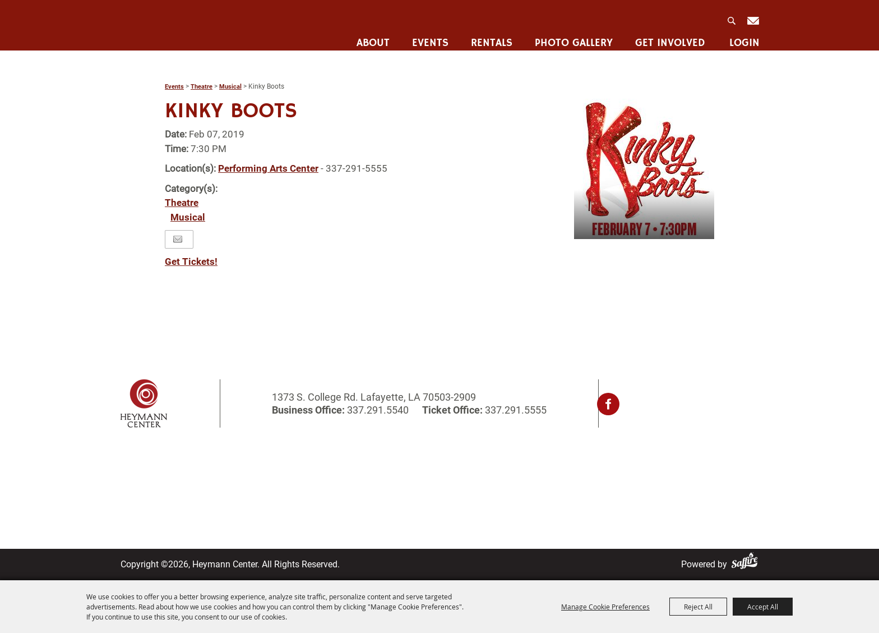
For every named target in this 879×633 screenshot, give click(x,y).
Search (731, 17)
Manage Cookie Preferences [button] (605, 606)
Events (428, 36)
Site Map (402, 493)
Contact (400, 479)
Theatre (201, 86)
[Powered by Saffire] (747, 564)
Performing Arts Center (268, 168)
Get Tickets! (191, 261)
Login (743, 36)
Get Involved (668, 36)
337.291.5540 (378, 410)
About (371, 36)
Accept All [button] (762, 606)
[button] (644, 169)
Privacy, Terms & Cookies (565, 464)
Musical (230, 86)
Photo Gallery (572, 36)
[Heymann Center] (177, 24)
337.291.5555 (515, 410)
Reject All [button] (698, 606)
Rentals (490, 36)
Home (133, 464)
